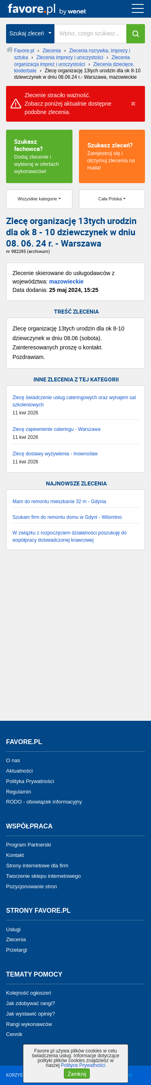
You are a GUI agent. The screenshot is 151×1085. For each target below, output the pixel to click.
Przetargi (16, 950)
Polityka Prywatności (30, 781)
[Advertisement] (75, 639)
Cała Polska (110, 198)
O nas (13, 760)
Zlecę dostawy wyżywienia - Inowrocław (54, 454)
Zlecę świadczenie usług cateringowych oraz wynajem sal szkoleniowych (74, 401)
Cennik (14, 1034)
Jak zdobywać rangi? (30, 1003)
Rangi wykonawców (29, 1024)
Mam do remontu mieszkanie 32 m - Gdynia (59, 501)
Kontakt (15, 855)
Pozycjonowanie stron (31, 886)
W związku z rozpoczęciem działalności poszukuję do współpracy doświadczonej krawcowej (69, 536)
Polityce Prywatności (83, 1065)
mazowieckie (66, 281)
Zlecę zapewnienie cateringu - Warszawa (56, 429)
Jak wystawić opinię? (30, 1014)
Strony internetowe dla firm (37, 866)
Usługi (13, 929)
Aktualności (19, 771)
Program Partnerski (28, 845)
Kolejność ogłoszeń (28, 993)
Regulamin (18, 791)
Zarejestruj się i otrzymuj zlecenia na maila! (112, 156)
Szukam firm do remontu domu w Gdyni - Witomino (67, 517)
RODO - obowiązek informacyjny (44, 802)
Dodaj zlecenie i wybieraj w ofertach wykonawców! (39, 155)
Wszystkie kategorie (37, 198)
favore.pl (55, 9)
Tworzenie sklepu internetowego (43, 876)
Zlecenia (16, 939)
